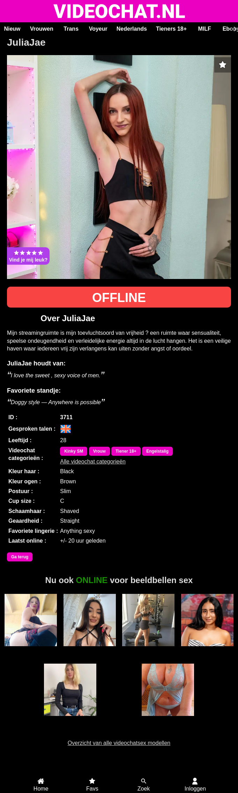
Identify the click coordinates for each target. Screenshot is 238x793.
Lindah (168, 720)
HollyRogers (207, 650)
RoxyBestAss (89, 650)
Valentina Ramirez (30, 653)
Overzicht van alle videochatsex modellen (119, 743)
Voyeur (98, 29)
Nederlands (132, 29)
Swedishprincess (148, 650)
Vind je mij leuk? (28, 256)
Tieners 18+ (171, 29)
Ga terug (19, 556)
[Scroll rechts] (234, 29)
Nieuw (12, 29)
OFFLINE (119, 297)
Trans (71, 29)
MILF (204, 29)
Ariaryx (70, 720)
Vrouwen (41, 29)
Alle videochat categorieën (93, 462)
